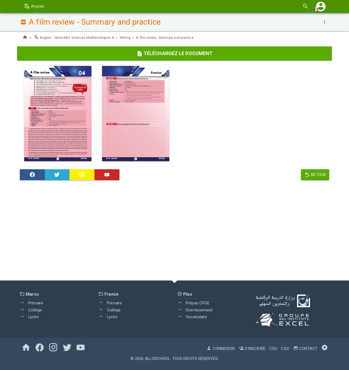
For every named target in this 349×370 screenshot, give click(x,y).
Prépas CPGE (193, 303)
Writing (134, 37)
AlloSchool (157, 358)
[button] (320, 6)
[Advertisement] (174, 232)
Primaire (31, 303)
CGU (273, 348)
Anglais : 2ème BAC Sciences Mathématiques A (78, 37)
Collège (31, 310)
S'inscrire (252, 348)
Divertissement (195, 310)
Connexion (221, 348)
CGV (285, 348)
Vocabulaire (192, 316)
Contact (305, 348)
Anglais (33, 6)
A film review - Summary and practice (178, 37)
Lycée (29, 316)
